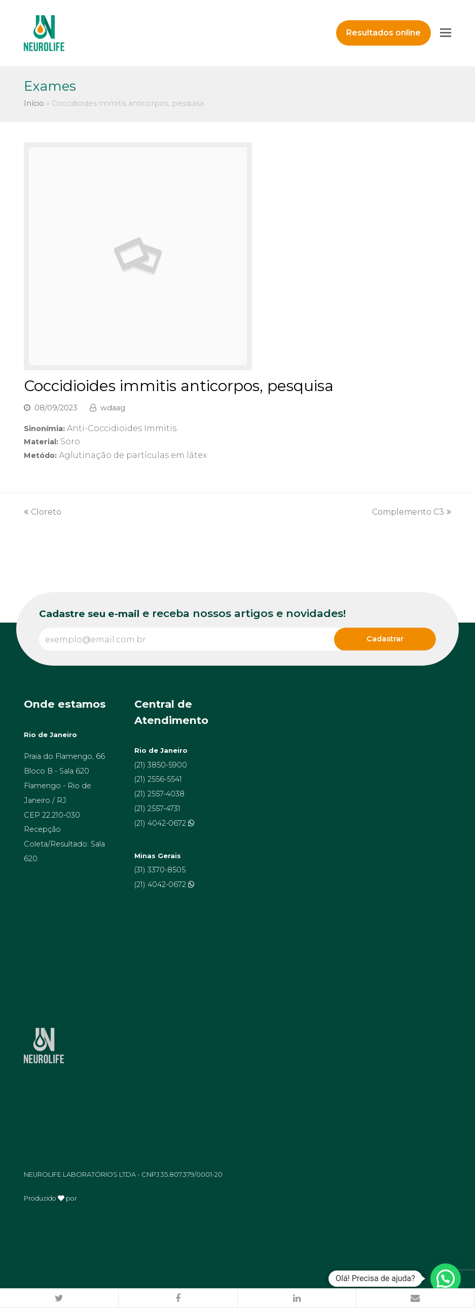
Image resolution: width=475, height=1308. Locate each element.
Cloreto (42, 512)
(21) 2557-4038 (159, 793)
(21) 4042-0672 (161, 823)
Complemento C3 (411, 512)
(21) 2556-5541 (158, 779)
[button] (59, 1298)
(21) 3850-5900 (160, 765)
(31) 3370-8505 (160, 869)
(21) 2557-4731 (157, 808)
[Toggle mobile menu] (445, 33)
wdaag (112, 407)
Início (34, 103)
